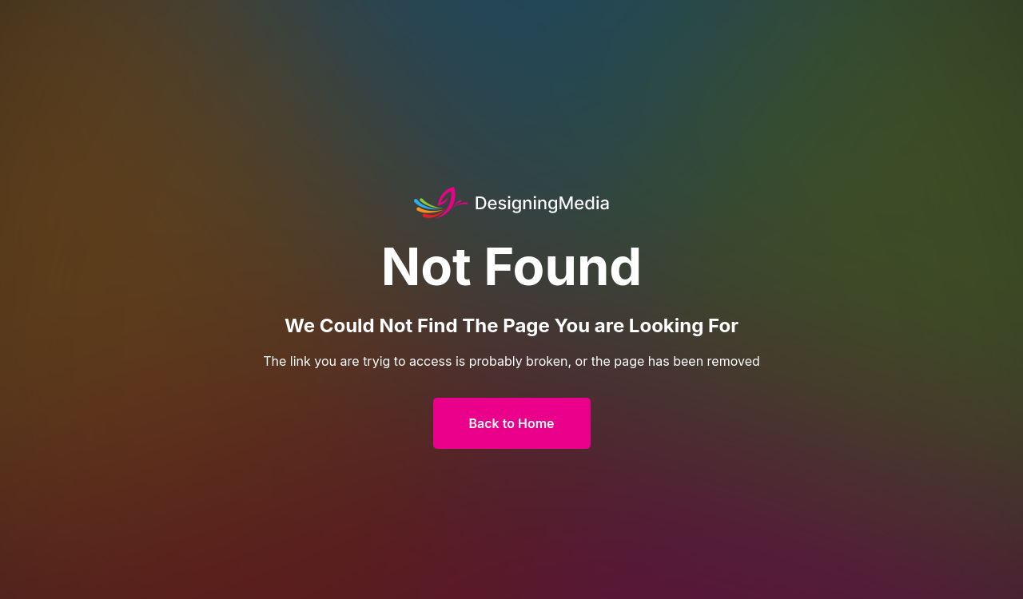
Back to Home (512, 423)
